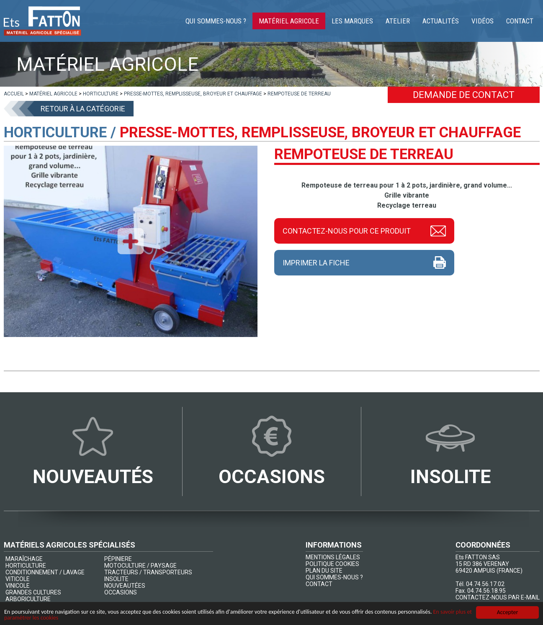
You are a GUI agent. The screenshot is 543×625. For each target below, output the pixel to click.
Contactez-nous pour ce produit (347, 230)
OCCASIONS (120, 592)
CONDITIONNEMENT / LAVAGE (45, 572)
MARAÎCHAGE (24, 559)
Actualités (440, 21)
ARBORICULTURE (28, 599)
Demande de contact (464, 95)
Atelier (398, 21)
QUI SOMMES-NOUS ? (334, 577)
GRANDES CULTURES (33, 592)
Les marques (352, 21)
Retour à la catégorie (83, 108)
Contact (519, 21)
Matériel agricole (289, 21)
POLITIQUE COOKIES (332, 564)
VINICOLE (17, 585)
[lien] (14, 94)
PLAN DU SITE (324, 570)
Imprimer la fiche (316, 262)
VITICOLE (17, 579)
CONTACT (319, 584)
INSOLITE (116, 579)
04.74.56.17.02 (485, 584)
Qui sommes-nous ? (215, 21)
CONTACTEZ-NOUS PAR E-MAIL (498, 597)
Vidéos (482, 21)
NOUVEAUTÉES (124, 585)
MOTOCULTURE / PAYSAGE (140, 565)
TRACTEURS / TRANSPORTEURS (148, 572)
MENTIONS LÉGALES (333, 557)
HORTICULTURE (25, 565)
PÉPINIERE (118, 559)
